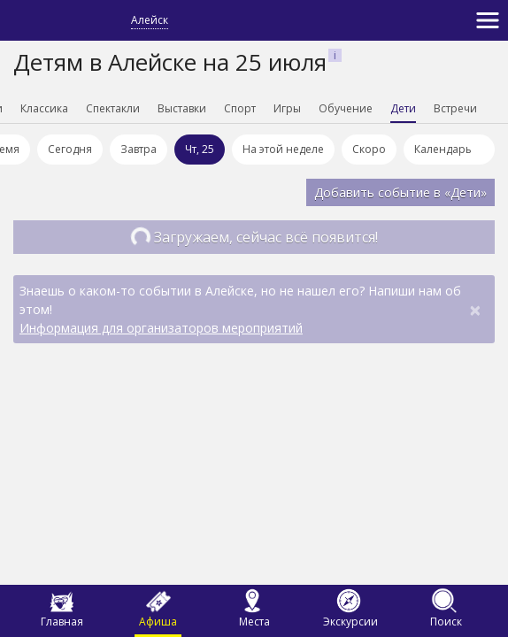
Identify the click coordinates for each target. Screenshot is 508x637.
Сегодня (70, 149)
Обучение (346, 108)
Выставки (182, 108)
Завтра (138, 149)
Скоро (369, 149)
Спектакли (113, 108)
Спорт (240, 108)
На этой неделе (283, 149)
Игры (287, 108)
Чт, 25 (199, 149)
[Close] (475, 309)
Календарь (449, 153)
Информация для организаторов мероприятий (161, 327)
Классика (44, 108)
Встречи (455, 108)
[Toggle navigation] (487, 20)
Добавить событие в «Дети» (400, 192)
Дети (403, 108)
